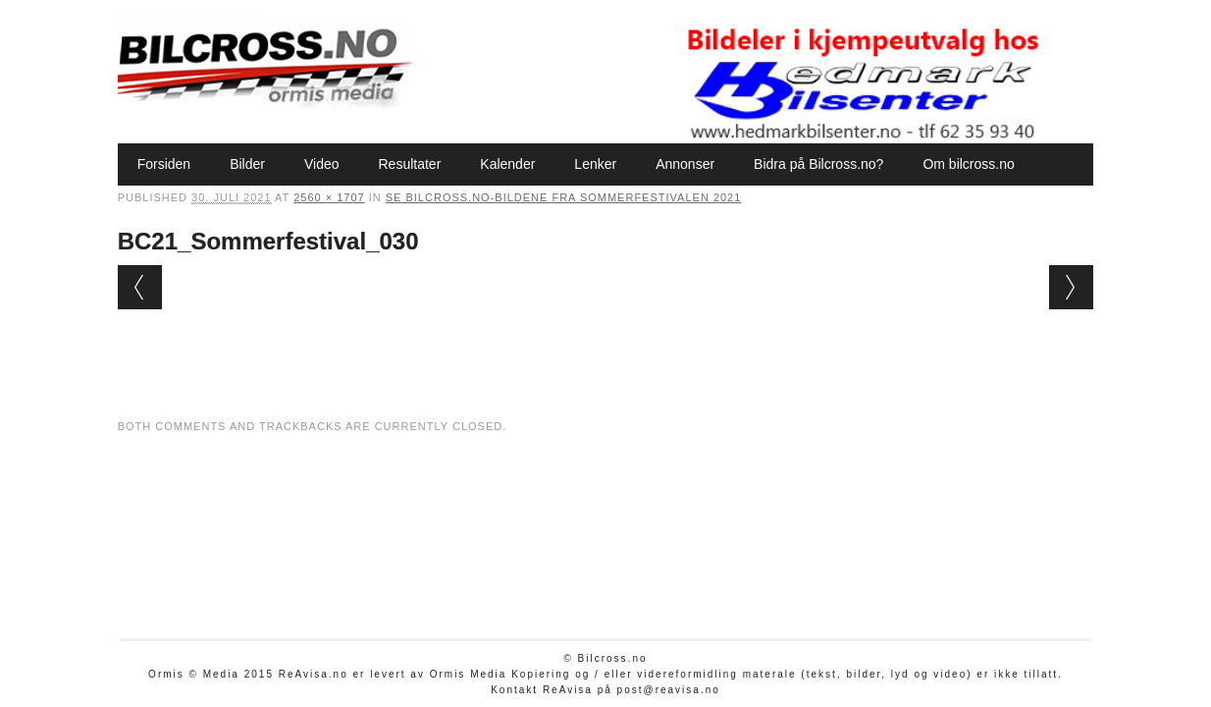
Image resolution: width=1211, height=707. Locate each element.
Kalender (507, 164)
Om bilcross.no (968, 164)
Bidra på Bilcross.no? (818, 164)
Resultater (410, 164)
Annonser (685, 164)
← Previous (140, 287)
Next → (1071, 287)
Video (322, 164)
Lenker (595, 164)
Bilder (247, 164)
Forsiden (163, 164)
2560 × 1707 (328, 197)
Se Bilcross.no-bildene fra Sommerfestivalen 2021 (564, 197)
